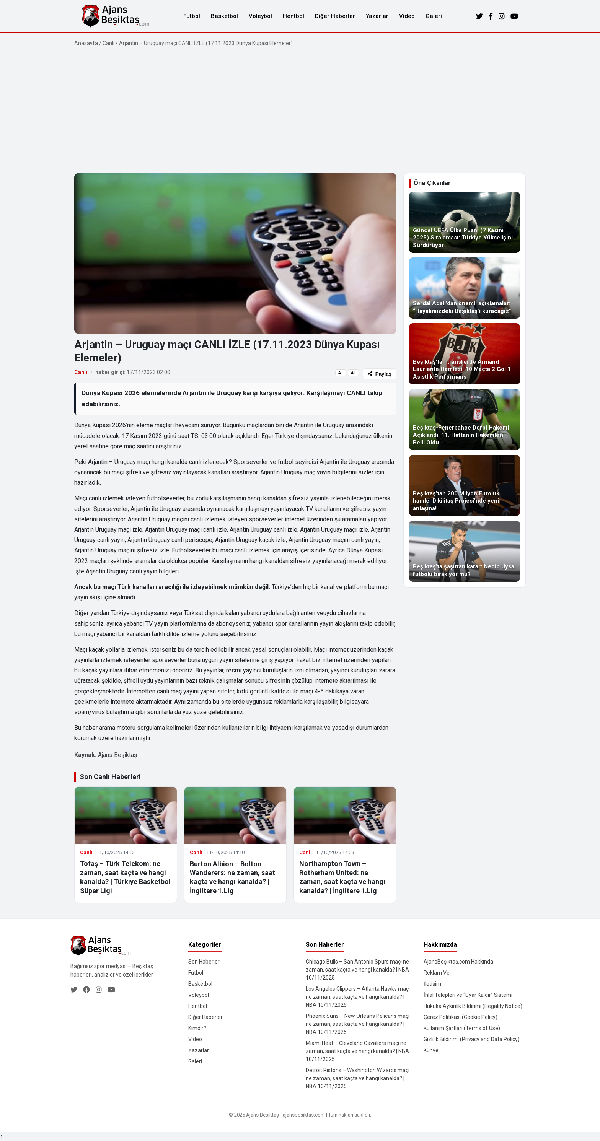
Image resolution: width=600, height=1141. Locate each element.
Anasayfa (86, 43)
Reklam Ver (438, 973)
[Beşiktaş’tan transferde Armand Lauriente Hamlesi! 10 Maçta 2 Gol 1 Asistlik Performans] (464, 353)
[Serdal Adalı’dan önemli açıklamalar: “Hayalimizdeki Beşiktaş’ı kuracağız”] (464, 288)
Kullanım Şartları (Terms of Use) (462, 1028)
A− (341, 373)
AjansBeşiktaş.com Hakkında (458, 962)
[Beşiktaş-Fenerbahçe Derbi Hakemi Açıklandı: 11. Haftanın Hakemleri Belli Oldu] (464, 419)
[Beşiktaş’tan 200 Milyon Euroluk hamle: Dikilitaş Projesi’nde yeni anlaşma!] (464, 485)
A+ (353, 373)
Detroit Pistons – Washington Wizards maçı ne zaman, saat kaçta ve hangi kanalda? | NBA (357, 1078)
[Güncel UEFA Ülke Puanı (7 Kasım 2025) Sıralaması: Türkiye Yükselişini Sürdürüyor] (464, 222)
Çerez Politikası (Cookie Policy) (460, 1017)
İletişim (432, 984)
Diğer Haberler (335, 16)
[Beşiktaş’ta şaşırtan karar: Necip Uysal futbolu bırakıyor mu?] (464, 551)
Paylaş (379, 374)
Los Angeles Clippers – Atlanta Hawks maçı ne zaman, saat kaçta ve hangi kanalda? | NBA (358, 997)
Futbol (191, 16)
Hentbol (293, 16)
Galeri (434, 16)
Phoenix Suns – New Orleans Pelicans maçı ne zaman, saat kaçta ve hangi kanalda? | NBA (357, 1024)
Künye (431, 1050)
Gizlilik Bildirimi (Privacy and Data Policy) (472, 1039)
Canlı (108, 43)
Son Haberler (204, 962)
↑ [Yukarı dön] (1, 1136)
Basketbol (224, 16)
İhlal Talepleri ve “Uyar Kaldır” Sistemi (468, 995)
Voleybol (260, 16)
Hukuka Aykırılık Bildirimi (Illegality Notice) (473, 1006)
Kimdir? (197, 1028)
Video (407, 16)
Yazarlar (377, 16)
